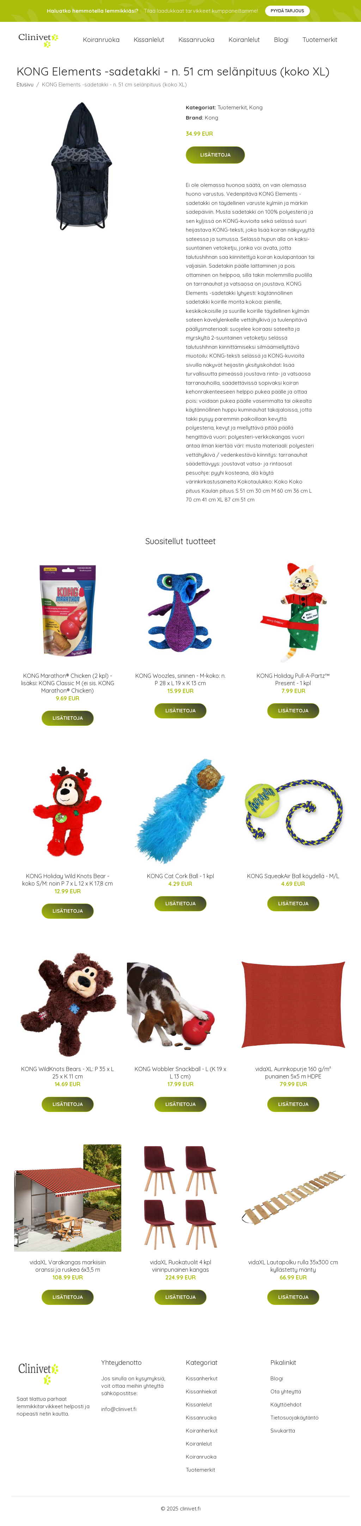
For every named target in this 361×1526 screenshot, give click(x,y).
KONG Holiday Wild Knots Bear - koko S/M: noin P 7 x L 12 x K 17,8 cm (67, 884)
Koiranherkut (202, 1436)
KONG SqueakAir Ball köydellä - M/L (293, 880)
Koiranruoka (101, 42)
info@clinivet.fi (118, 1414)
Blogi (281, 42)
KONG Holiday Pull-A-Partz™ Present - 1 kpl (293, 684)
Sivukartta (282, 1436)
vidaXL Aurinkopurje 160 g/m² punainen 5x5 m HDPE (293, 1077)
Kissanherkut (202, 1383)
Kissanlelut (149, 42)
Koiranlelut (244, 42)
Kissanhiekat (201, 1396)
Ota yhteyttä (285, 1396)
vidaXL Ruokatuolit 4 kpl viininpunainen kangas (180, 1271)
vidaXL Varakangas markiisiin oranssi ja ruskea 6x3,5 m (68, 1271)
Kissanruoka (196, 42)
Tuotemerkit (319, 42)
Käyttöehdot (285, 1409)
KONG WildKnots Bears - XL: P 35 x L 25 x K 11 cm (67, 1077)
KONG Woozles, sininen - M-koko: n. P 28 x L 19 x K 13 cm (180, 684)
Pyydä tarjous (287, 10)
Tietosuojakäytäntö (294, 1422)
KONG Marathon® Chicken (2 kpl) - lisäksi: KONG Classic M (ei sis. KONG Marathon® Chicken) (67, 688)
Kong (256, 112)
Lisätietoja (215, 160)
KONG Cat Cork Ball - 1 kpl (180, 880)
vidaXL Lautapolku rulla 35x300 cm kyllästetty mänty (293, 1271)
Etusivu (25, 89)
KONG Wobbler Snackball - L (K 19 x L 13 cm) (180, 1077)
